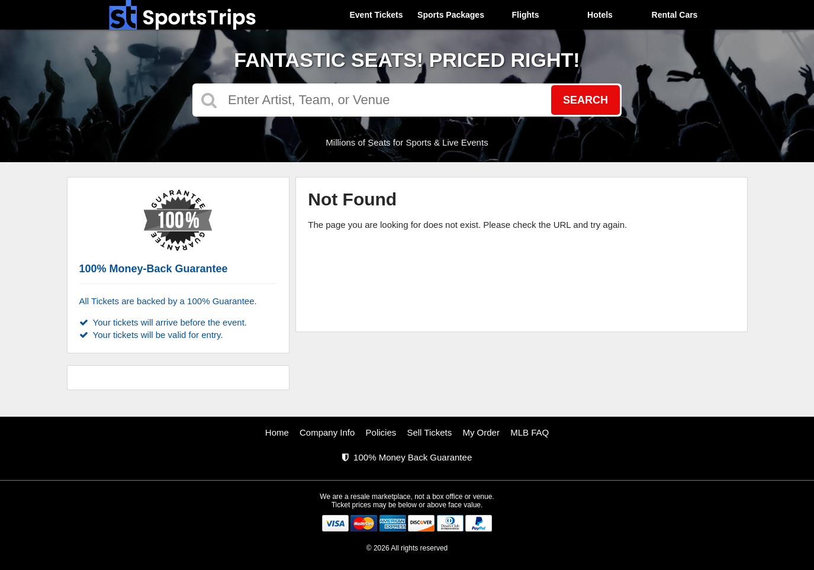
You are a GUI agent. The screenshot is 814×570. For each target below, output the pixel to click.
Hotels (600, 15)
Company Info (327, 432)
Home (277, 432)
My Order (481, 432)
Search (585, 100)
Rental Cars (675, 15)
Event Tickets (376, 15)
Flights (525, 15)
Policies (381, 432)
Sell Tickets (429, 432)
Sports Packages (450, 15)
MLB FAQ (529, 432)
